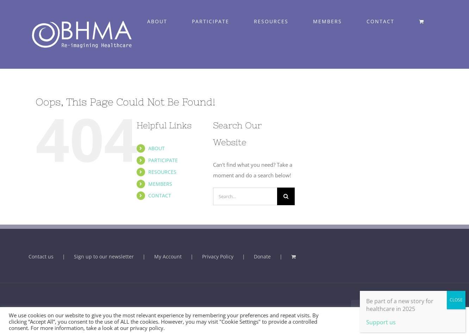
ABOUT (156, 148)
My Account (168, 256)
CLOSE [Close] (456, 300)
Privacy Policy (217, 256)
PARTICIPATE (163, 160)
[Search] (286, 196)
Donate (262, 256)
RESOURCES (162, 172)
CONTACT (159, 195)
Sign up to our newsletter (104, 256)
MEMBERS (160, 184)
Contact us (41, 256)
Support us (381, 322)
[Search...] (245, 196)
